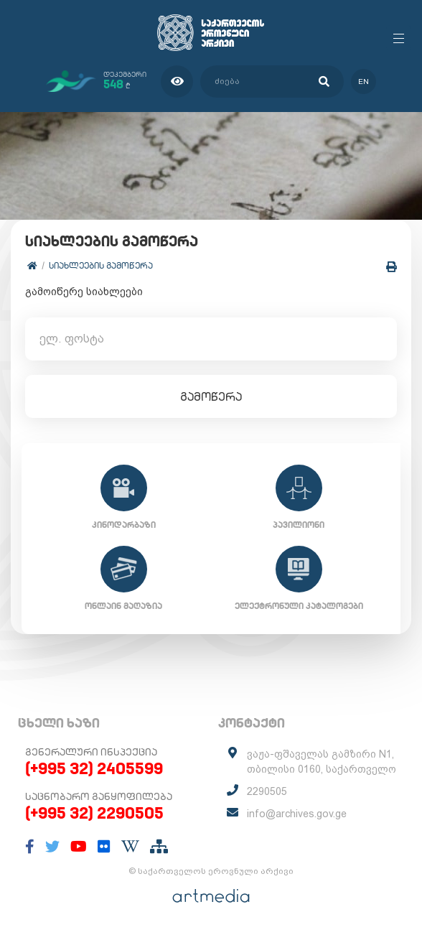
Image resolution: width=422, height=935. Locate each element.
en (363, 81)
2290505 (267, 791)
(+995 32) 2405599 (94, 768)
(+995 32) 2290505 (94, 813)
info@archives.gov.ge (297, 813)
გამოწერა (211, 396)
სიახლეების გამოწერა (101, 265)
